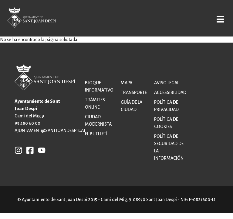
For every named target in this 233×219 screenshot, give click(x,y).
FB (28, 150)
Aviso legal (166, 82)
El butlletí (96, 133)
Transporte (134, 92)
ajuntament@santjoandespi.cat (50, 130)
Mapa (126, 82)
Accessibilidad (170, 92)
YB (40, 150)
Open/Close (219, 18)
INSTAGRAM (18, 150)
